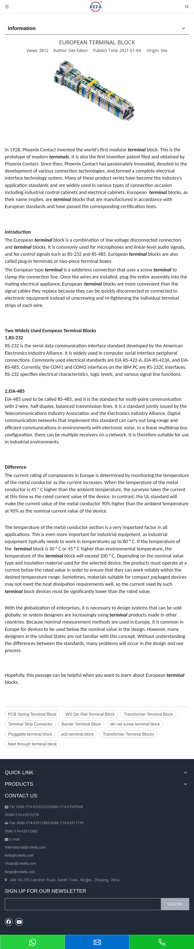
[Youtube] (19, 922)
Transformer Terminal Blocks (128, 734)
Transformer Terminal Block (148, 714)
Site (163, 50)
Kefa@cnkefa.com (19, 855)
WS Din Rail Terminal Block (90, 714)
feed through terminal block (32, 744)
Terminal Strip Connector (30, 724)
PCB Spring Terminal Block (32, 714)
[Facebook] (9, 922)
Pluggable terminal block (30, 734)
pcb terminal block (77, 734)
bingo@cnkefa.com (20, 872)
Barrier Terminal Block (81, 724)
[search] (82, 904)
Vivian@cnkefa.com (20, 863)
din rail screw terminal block (135, 724)
